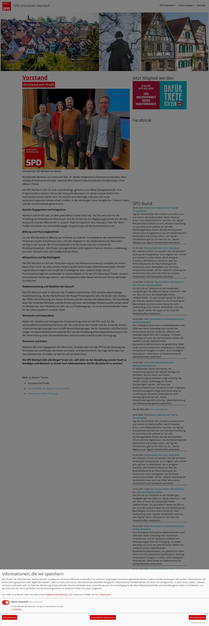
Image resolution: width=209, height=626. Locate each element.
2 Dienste (16, 609)
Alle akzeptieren (197, 617)
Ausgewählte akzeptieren (103, 617)
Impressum (105, 594)
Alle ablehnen (9, 617)
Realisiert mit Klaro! (198, 622)
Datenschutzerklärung (57, 594)
